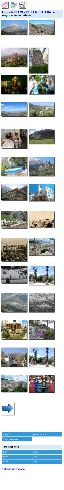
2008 (5, 456)
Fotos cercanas (10, 439)
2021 (35, 461)
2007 (35, 451)
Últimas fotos (39, 434)
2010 (5, 461)
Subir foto (7, 434)
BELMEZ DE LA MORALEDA (32, 12)
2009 (35, 456)
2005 (5, 451)
